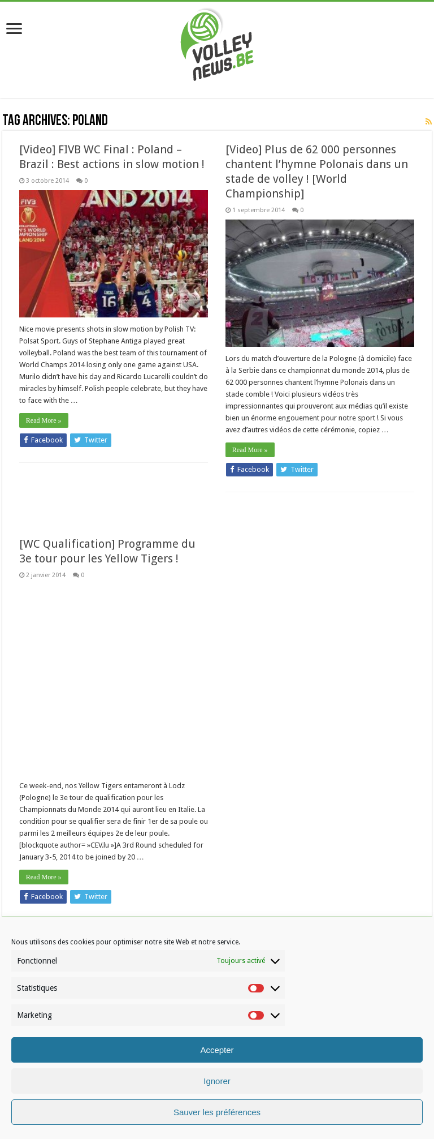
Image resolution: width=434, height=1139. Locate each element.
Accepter (216, 1050)
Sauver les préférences (217, 1112)
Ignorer (217, 1081)
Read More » (44, 420)
